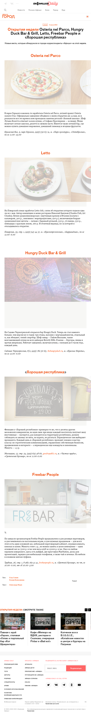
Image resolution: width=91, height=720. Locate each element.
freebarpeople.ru (46, 562)
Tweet (74, 581)
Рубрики (7, 678)
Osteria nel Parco (45, 55)
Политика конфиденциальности (13, 694)
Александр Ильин (15, 585)
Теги (6, 671)
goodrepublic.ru (50, 453)
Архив (6, 685)
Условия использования (14, 689)
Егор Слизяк (13, 578)
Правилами (30, 711)
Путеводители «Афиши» (34, 675)
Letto (45, 152)
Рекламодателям (11, 664)
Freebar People (45, 474)
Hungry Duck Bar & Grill (45, 252)
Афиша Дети (29, 668)
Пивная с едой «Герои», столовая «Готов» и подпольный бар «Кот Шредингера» (12, 629)
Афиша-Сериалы (31, 678)
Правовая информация (13, 698)
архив (45, 25)
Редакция (8, 668)
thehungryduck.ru (55, 351)
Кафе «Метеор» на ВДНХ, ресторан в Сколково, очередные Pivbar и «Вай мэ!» (42, 628)
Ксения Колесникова (16, 580)
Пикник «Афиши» (31, 685)
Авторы (7, 675)
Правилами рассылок (52, 703)
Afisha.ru (28, 664)
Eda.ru (27, 682)
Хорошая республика (45, 371)
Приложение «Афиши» (33, 671)
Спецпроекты (9, 682)
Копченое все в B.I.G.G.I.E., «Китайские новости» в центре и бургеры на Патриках (73, 629)
